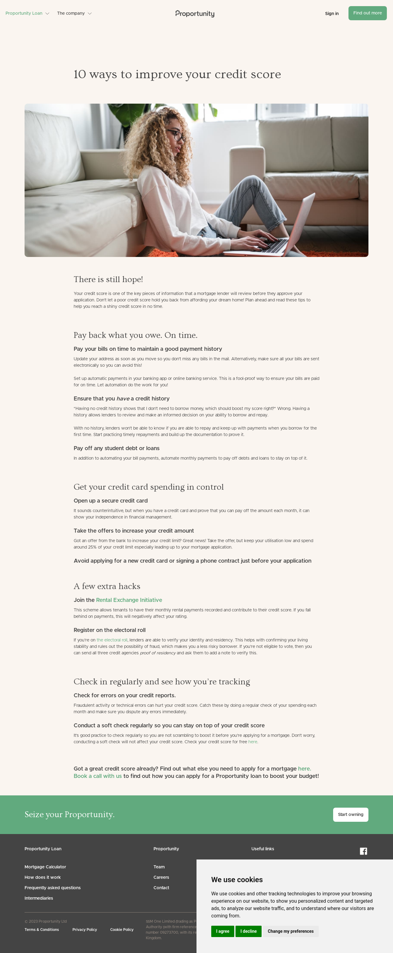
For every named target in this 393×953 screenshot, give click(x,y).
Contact (161, 888)
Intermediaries (39, 898)
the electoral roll (112, 640)
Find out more (367, 13)
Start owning (351, 815)
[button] (27, 13)
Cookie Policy (122, 930)
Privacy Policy (84, 930)
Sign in (332, 14)
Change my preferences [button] (290, 931)
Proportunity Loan (24, 13)
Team (159, 867)
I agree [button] (222, 931)
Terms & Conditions (42, 930)
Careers (161, 877)
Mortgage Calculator (45, 867)
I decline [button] (248, 931)
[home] (195, 13)
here (252, 742)
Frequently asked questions (53, 888)
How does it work (43, 877)
